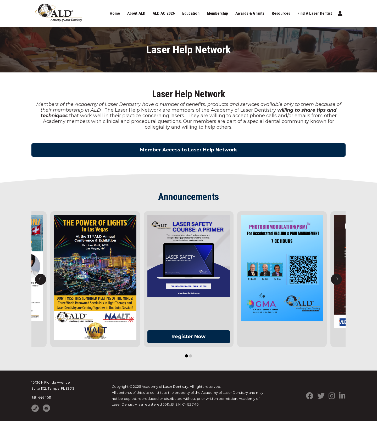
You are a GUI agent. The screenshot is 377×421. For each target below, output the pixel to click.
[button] (340, 13)
